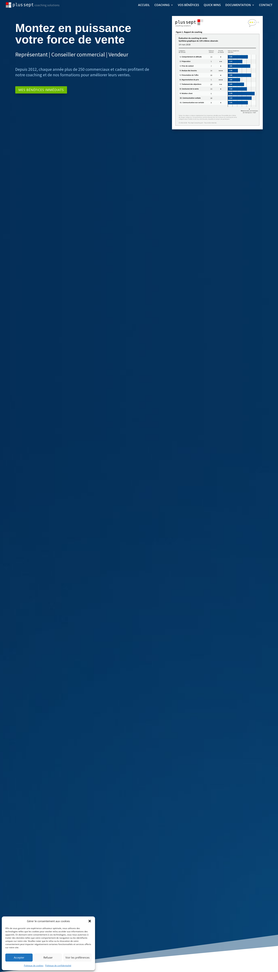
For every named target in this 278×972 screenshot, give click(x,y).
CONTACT (265, 5)
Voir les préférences (77, 957)
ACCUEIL (144, 5)
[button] (89, 921)
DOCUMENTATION (238, 5)
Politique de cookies (33, 965)
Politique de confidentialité (58, 965)
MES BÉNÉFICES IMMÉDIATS (41, 90)
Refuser (48, 957)
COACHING (162, 5)
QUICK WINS (212, 5)
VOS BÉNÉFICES (188, 5)
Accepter (19, 957)
